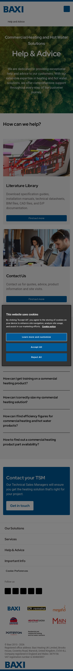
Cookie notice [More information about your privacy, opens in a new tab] (49, 326)
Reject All (36, 357)
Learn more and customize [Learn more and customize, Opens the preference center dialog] (36, 337)
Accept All (36, 347)
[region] (36, 335)
